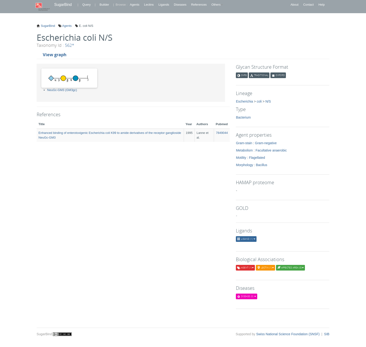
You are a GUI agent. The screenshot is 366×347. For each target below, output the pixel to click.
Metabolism (244, 150)
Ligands (163, 4)
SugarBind (63, 5)
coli (259, 101)
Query (86, 4)
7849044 (222, 133)
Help (321, 4)
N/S (268, 101)
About (295, 4)
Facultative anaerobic (271, 150)
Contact (308, 4)
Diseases (180, 4)
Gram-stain (244, 143)
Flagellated (257, 158)
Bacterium (243, 117)
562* (69, 45)
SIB (327, 334)
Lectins (149, 4)
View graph (54, 54)
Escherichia (244, 101)
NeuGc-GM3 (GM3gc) (62, 90)
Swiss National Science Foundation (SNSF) (288, 334)
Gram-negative (266, 143)
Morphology (244, 165)
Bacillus (261, 165)
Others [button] (217, 4)
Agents (134, 4)
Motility (241, 158)
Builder (104, 4)
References (198, 4)
